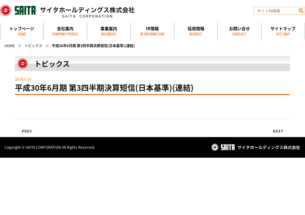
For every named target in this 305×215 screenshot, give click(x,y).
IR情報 (152, 30)
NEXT (278, 131)
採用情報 (196, 30)
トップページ (21, 30)
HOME (9, 45)
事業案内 (108, 30)
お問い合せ (239, 30)
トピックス (33, 45)
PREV (27, 131)
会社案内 (65, 30)
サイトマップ (282, 30)
